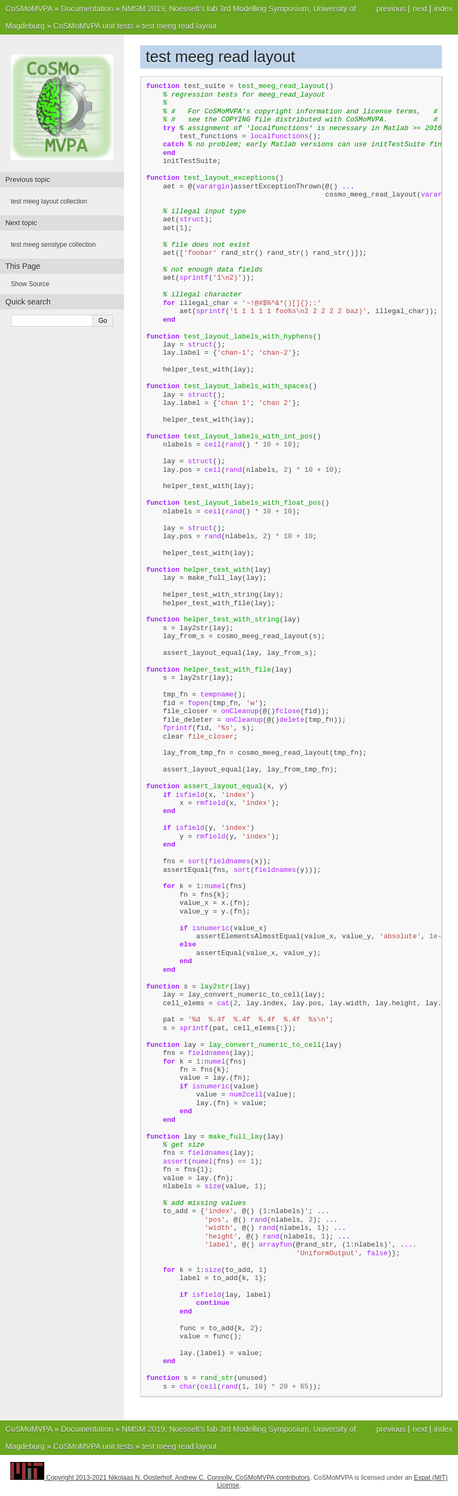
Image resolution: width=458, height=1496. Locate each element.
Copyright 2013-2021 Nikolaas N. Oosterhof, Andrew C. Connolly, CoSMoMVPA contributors (178, 1477)
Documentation (87, 8)
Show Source (30, 284)
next (420, 8)
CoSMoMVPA (28, 8)
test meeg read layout (179, 26)
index (443, 8)
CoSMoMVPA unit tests (93, 26)
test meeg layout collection (49, 201)
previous (390, 8)
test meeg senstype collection (53, 244)
